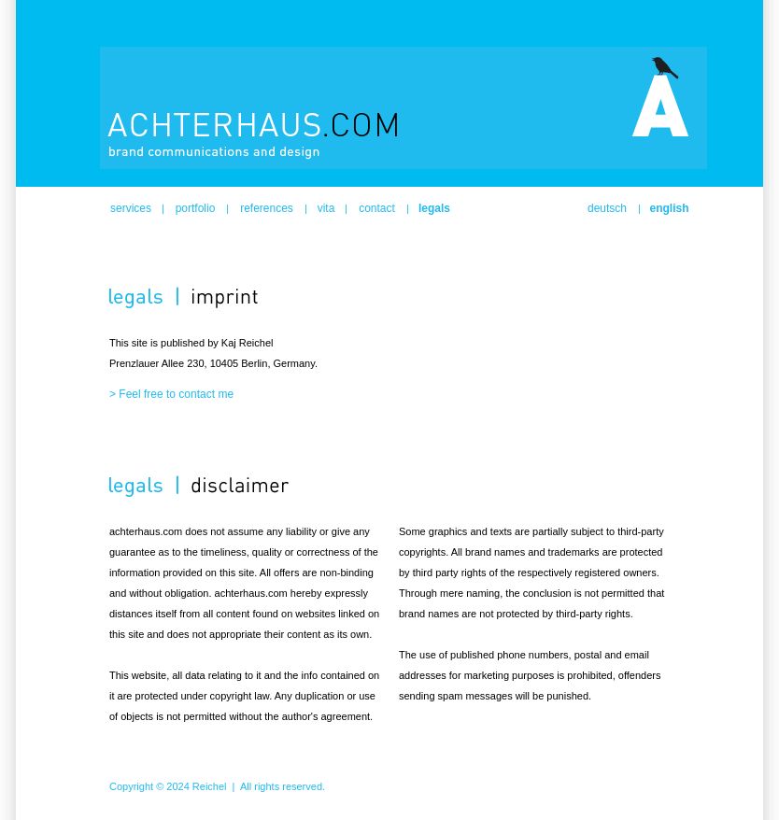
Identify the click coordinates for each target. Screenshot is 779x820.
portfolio (196, 208)
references (266, 208)
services (130, 208)
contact (377, 208)
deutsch (607, 208)
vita (326, 208)
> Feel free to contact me (171, 394)
